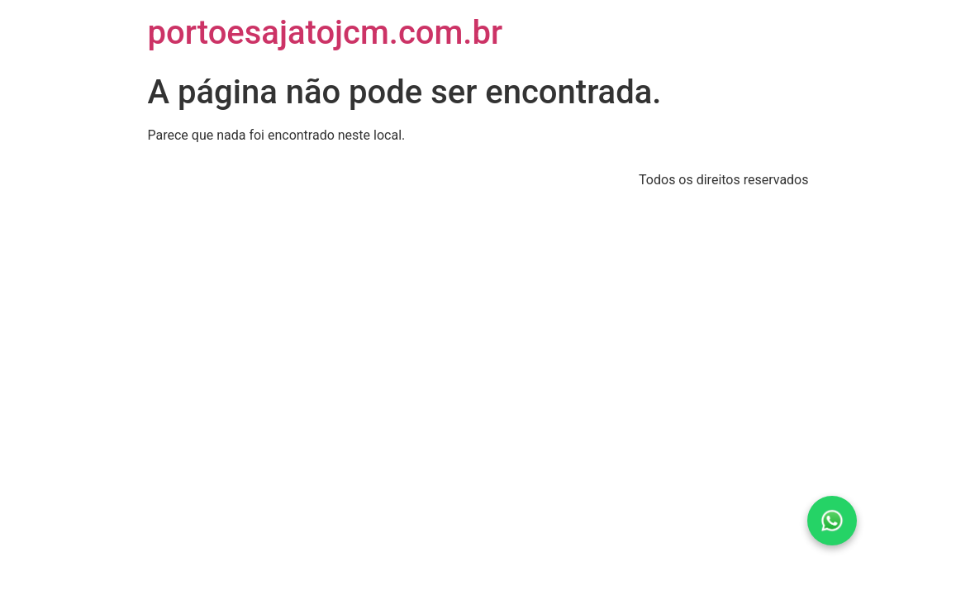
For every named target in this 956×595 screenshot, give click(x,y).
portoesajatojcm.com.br (325, 32)
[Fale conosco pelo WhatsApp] (832, 520)
